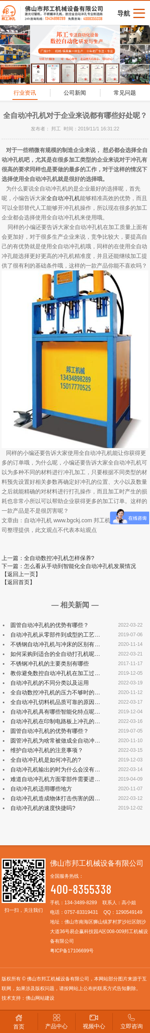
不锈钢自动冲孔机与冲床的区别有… (55, 644)
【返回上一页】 (21, 574)
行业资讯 (25, 92)
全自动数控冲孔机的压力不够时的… (55, 692)
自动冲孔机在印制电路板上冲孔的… (55, 721)
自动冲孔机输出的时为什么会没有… (55, 769)
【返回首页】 (18, 582)
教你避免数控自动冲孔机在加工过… (55, 673)
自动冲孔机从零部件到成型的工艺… (55, 634)
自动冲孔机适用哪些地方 (41, 788)
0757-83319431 (81, 912)
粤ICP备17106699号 (72, 951)
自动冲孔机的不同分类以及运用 (49, 683)
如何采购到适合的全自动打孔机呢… (55, 654)
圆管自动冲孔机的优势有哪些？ (49, 625)
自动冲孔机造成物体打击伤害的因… (55, 798)
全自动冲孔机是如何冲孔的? (45, 760)
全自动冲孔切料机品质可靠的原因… (55, 702)
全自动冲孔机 (63, 198)
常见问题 (125, 92)
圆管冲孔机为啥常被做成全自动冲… (55, 740)
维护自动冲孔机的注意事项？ (46, 750)
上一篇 (48, 558)
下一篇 (69, 566)
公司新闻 (75, 92)
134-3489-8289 (80, 902)
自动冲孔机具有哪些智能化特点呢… (55, 711)
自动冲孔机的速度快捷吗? (42, 808)
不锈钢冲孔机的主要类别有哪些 (49, 663)
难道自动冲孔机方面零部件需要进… (55, 779)
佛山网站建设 (40, 998)
